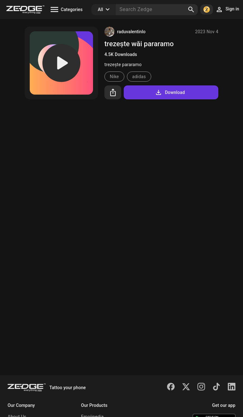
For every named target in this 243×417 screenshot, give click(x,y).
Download (170, 92)
